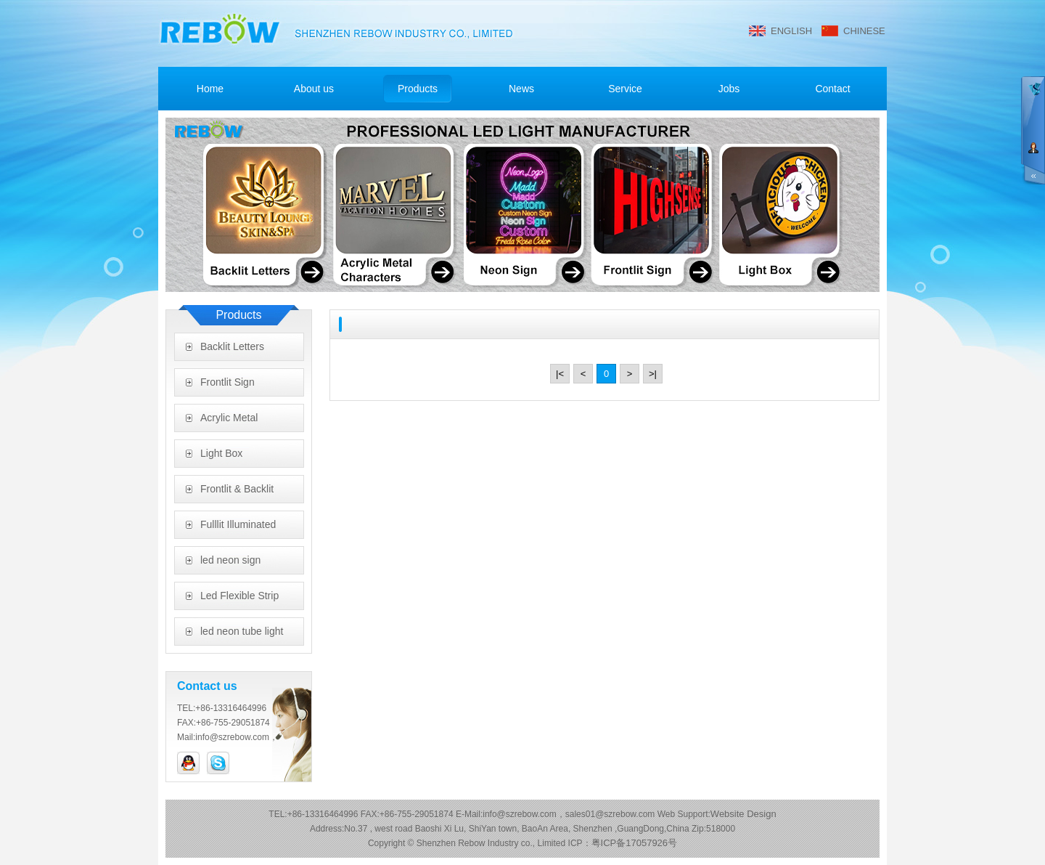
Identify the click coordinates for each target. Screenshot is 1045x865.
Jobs (729, 88)
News (521, 88)
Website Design (743, 813)
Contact (832, 88)
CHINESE (864, 30)
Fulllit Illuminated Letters (238, 529)
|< (560, 373)
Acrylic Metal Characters (229, 422)
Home (210, 88)
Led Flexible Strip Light (239, 600)
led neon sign (230, 560)
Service (625, 88)
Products (418, 88)
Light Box (221, 453)
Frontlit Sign (227, 382)
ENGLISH (791, 30)
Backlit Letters (232, 346)
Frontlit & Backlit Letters (237, 493)
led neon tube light (241, 631)
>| (653, 373)
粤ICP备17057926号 (634, 842)
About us (314, 88)
